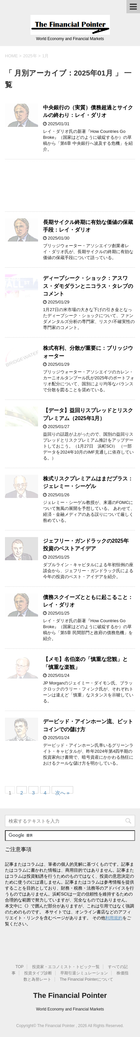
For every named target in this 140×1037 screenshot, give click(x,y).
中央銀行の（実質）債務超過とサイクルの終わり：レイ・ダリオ (88, 111)
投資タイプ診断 (38, 973)
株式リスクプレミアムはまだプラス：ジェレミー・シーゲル (88, 482)
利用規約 (113, 917)
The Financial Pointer (70, 995)
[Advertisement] (70, 185)
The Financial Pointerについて (86, 979)
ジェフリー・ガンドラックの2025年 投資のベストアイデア (86, 544)
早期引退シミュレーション (84, 973)
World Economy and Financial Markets (70, 1009)
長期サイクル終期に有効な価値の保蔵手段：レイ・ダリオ (88, 226)
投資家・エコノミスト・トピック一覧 (66, 966)
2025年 (30, 55)
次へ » (62, 791)
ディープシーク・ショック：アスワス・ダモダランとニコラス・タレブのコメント (88, 286)
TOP (19, 966)
